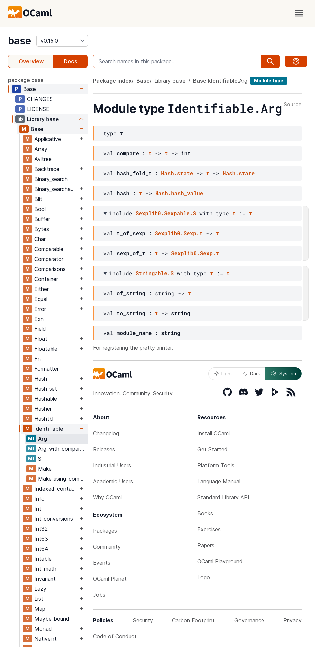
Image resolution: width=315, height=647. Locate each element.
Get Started (212, 449)
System (283, 374)
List (38, 598)
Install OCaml (213, 433)
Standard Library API (223, 497)
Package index (112, 80)
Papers (205, 545)
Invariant (45, 578)
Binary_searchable (56, 189)
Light (223, 373)
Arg (42, 438)
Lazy (40, 588)
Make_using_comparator (62, 478)
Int (37, 508)
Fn (37, 358)
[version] (62, 41)
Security (143, 620)
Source (293, 105)
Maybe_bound (51, 618)
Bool (40, 209)
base (19, 41)
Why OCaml (107, 497)
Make (45, 468)
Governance (249, 620)
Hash (40, 378)
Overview (31, 61)
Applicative (47, 139)
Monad (43, 628)
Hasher (43, 408)
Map (39, 608)
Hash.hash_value (179, 193)
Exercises (209, 529)
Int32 (41, 528)
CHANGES (40, 99)
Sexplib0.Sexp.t (179, 233)
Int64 (41, 548)
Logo (203, 577)
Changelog (106, 433)
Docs (70, 61)
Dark (251, 373)
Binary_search (51, 179)
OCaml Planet (110, 578)
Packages (105, 530)
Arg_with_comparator (62, 448)
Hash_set (45, 388)
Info (39, 498)
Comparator (48, 259)
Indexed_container (56, 488)
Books (205, 513)
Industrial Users (112, 465)
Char (40, 239)
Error (40, 309)
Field (40, 328)
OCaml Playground (220, 561)
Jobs (99, 594)
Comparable (48, 249)
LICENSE (38, 109)
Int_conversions (53, 518)
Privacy (292, 620)
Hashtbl (43, 418)
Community (107, 546)
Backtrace (46, 169)
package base (26, 80)
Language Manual (218, 481)
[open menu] (299, 13)
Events (101, 562)
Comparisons (50, 269)
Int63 (41, 538)
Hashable (45, 398)
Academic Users (113, 481)
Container (46, 279)
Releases (104, 449)
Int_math (45, 568)
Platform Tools (215, 465)
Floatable (45, 348)
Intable (43, 558)
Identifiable (48, 428)
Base (29, 89)
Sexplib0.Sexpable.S (166, 213)
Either (41, 289)
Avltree (43, 159)
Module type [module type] (268, 80)
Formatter (46, 368)
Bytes (41, 229)
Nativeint (45, 638)
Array (40, 149)
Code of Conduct (115, 636)
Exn (39, 319)
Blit (38, 199)
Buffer (42, 219)
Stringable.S (155, 273)
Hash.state (177, 173)
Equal (40, 299)
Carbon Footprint (193, 620)
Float (40, 338)
